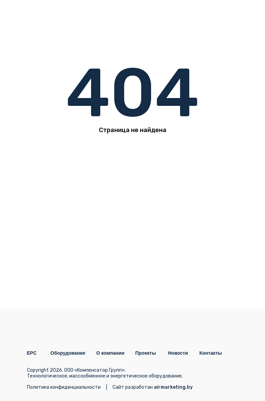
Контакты (211, 353)
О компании (110, 353)
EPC (32, 353)
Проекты (145, 353)
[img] (230, 15)
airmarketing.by (173, 387)
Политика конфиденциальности (64, 387)
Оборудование (67, 353)
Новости (178, 353)
